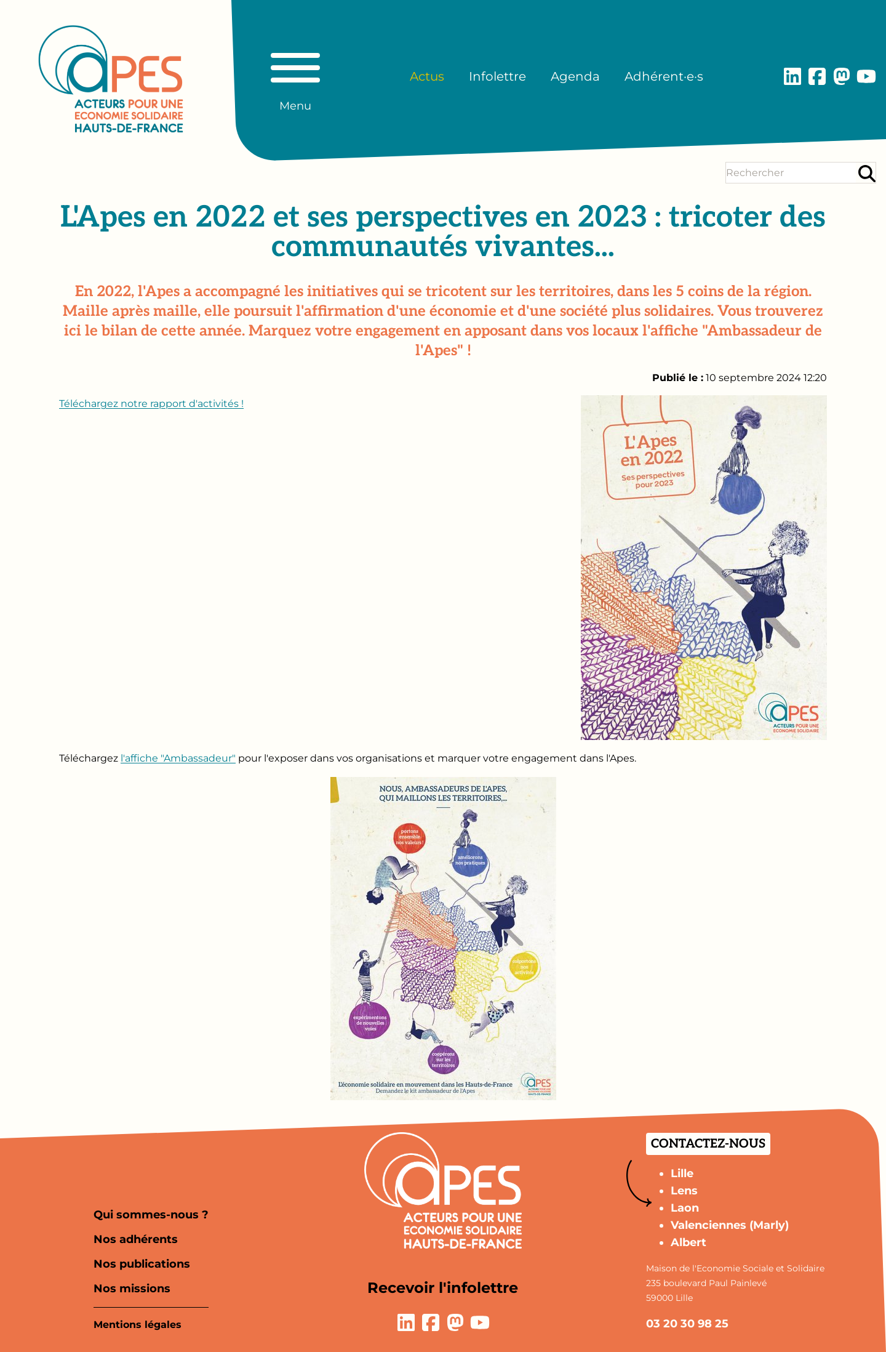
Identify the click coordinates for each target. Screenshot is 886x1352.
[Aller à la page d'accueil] (111, 79)
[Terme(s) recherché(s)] (791, 173)
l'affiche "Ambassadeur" (178, 758)
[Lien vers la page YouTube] (866, 76)
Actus (427, 76)
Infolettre (497, 76)
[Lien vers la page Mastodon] (842, 76)
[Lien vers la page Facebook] (817, 76)
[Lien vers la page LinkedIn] (792, 76)
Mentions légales (138, 1324)
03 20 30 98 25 (687, 1323)
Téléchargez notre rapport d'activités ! (151, 403)
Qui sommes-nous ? (151, 1214)
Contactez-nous (708, 1144)
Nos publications (142, 1264)
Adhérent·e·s (664, 76)
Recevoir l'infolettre (442, 1288)
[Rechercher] (867, 173)
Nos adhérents (136, 1239)
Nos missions (132, 1288)
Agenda (575, 76)
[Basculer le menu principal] (295, 76)
